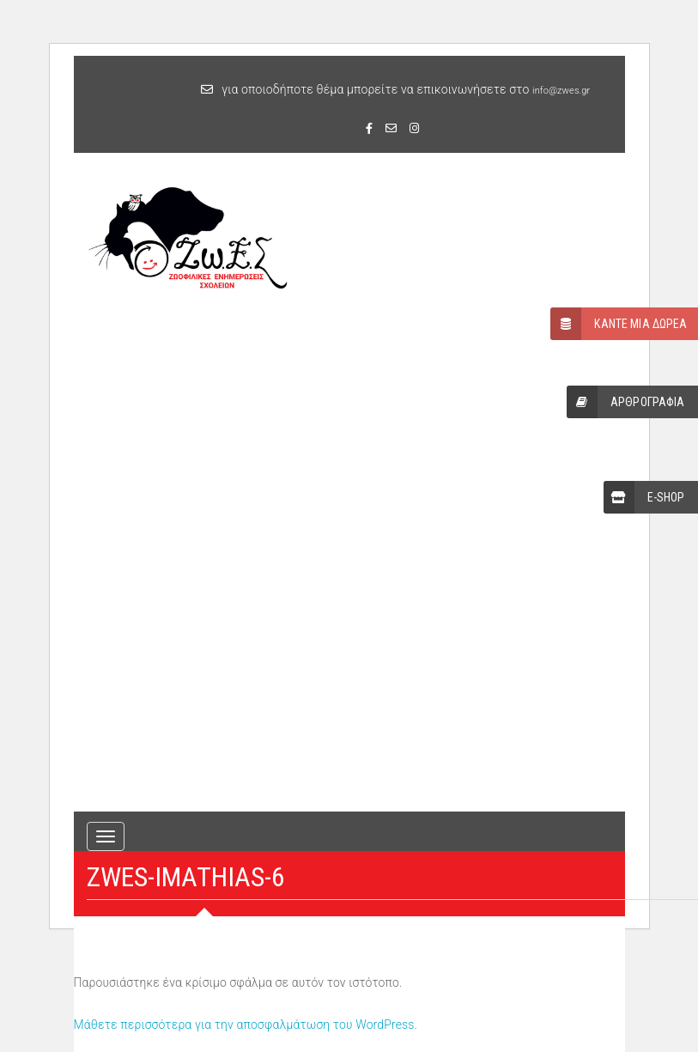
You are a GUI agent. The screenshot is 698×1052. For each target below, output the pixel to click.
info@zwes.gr (561, 90)
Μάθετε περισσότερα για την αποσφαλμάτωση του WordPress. (246, 1024)
